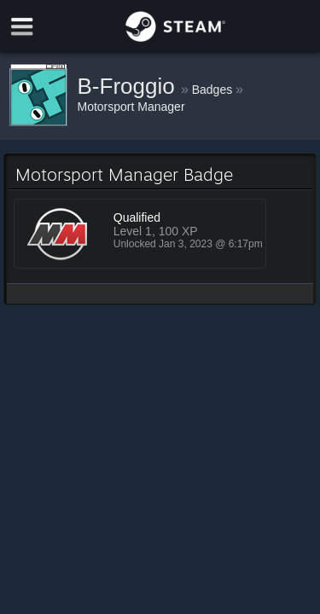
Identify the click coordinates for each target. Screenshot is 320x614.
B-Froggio (129, 86)
